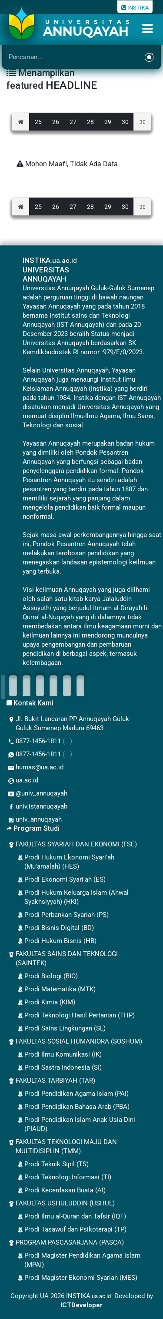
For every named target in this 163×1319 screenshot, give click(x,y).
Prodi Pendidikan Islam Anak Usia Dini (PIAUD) (75, 1124)
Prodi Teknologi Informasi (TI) (63, 1177)
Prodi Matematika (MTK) (56, 989)
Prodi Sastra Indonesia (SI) (59, 1068)
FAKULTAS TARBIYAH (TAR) (51, 1081)
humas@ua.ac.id (35, 767)
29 (107, 121)
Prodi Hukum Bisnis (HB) (56, 941)
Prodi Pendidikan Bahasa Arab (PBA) (73, 1107)
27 (73, 121)
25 (38, 121)
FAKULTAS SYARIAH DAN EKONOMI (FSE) (72, 844)
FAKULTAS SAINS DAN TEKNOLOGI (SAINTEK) (62, 958)
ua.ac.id (22, 780)
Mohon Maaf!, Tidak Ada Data (67, 164)
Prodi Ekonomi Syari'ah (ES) (61, 880)
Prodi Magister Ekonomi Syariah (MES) (76, 1278)
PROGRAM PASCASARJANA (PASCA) (65, 1242)
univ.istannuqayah (37, 806)
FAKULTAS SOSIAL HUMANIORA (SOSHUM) (74, 1041)
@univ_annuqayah (37, 793)
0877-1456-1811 (39, 741)
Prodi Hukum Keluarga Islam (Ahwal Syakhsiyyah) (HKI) (72, 897)
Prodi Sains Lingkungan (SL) (61, 1028)
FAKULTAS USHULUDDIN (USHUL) (61, 1203)
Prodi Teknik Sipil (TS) (52, 1164)
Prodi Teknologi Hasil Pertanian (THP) (75, 1015)
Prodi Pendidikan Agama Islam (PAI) (72, 1094)
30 (125, 121)
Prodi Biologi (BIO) (47, 976)
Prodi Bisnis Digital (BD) (55, 928)
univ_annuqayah (34, 820)
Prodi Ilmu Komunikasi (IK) (59, 1055)
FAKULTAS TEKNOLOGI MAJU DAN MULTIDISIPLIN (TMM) (62, 1146)
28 (90, 121)
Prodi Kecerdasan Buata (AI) (61, 1190)
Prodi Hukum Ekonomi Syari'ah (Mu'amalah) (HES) (65, 861)
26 (55, 121)
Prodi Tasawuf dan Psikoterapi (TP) (71, 1229)
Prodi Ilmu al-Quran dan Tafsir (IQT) (71, 1216)
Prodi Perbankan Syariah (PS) (62, 915)
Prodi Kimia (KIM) (45, 1002)
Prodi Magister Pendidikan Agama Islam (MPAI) (78, 1260)
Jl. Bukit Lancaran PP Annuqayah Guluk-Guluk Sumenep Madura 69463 (69, 723)
